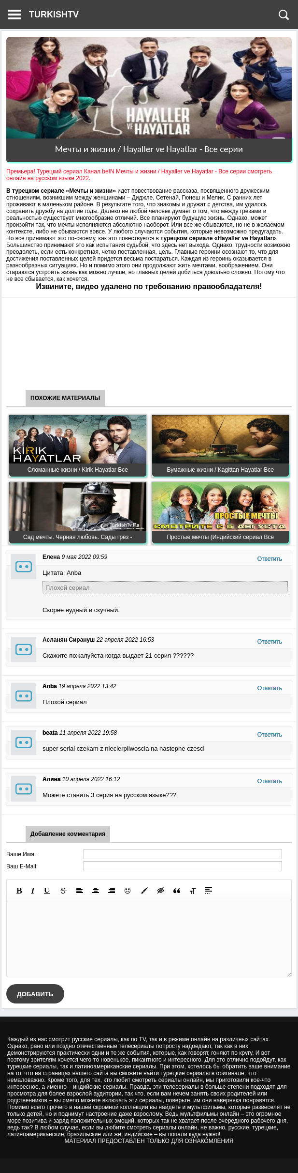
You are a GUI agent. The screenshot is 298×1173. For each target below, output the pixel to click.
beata (50, 732)
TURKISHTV (54, 14)
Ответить (269, 559)
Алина (52, 779)
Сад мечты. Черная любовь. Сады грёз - (77, 537)
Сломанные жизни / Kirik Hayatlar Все (78, 469)
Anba (50, 686)
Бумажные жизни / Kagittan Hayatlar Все (220, 469)
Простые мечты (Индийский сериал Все (220, 537)
